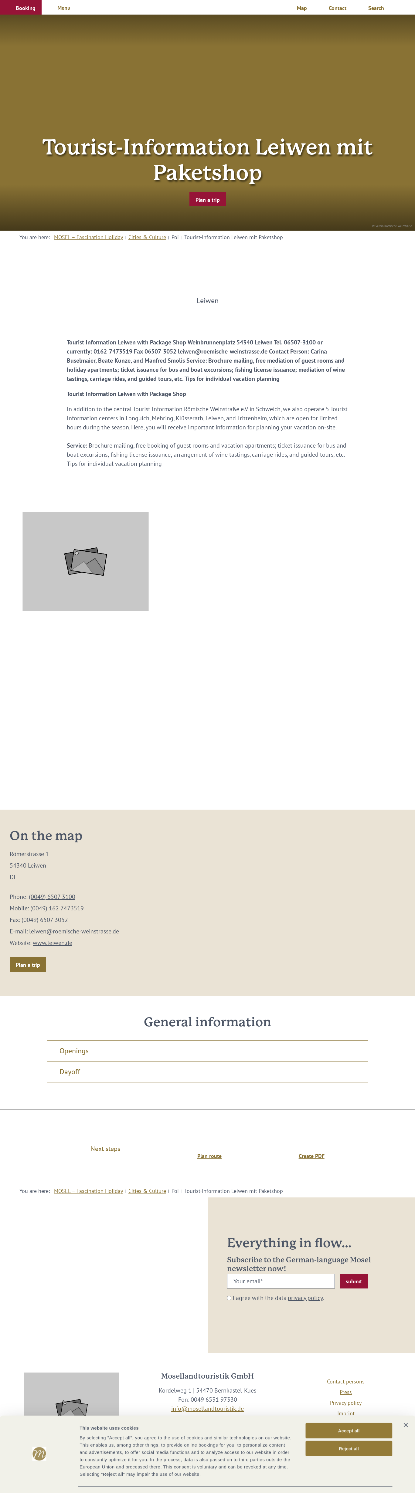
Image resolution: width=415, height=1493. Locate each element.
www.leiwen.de (52, 943)
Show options (319, 1481)
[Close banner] (405, 1407)
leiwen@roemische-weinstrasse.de (74, 931)
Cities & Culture (147, 237)
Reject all (349, 1431)
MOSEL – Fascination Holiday (88, 237)
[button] (21, 7)
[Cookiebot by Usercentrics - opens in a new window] (39, 1481)
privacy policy (305, 1298)
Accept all (349, 1413)
